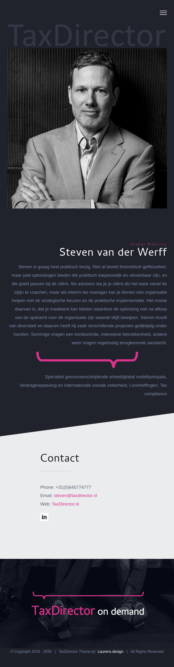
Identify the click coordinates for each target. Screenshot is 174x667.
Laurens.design (110, 652)
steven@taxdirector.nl (75, 495)
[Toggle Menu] (163, 13)
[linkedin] (44, 517)
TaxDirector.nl (65, 503)
